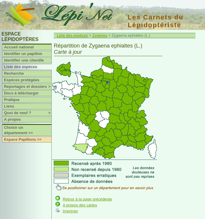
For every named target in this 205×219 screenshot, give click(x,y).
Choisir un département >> (18, 130)
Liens (9, 106)
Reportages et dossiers (27, 86)
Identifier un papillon (23, 53)
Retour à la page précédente (87, 199)
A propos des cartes (80, 205)
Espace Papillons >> (23, 139)
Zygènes (99, 35)
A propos (12, 119)
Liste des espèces (20, 67)
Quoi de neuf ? (27, 113)
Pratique (11, 99)
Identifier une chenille (24, 60)
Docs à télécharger (21, 93)
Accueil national (19, 47)
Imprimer (70, 211)
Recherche (14, 73)
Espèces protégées (21, 80)
